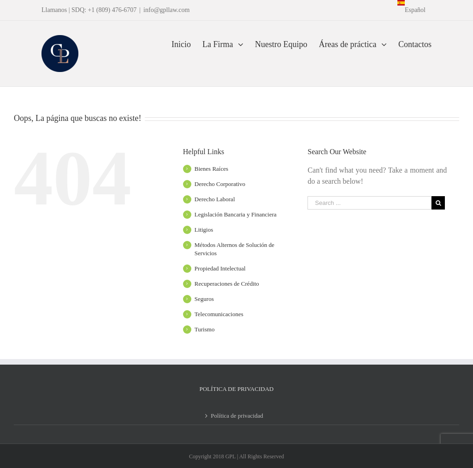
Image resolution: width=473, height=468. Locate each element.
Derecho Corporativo (220, 183)
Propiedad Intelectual (220, 268)
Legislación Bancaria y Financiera (236, 214)
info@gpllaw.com (166, 9)
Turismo (205, 329)
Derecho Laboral (215, 199)
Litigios (204, 229)
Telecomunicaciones (219, 314)
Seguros (204, 298)
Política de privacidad (237, 415)
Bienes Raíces (211, 168)
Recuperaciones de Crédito (227, 283)
